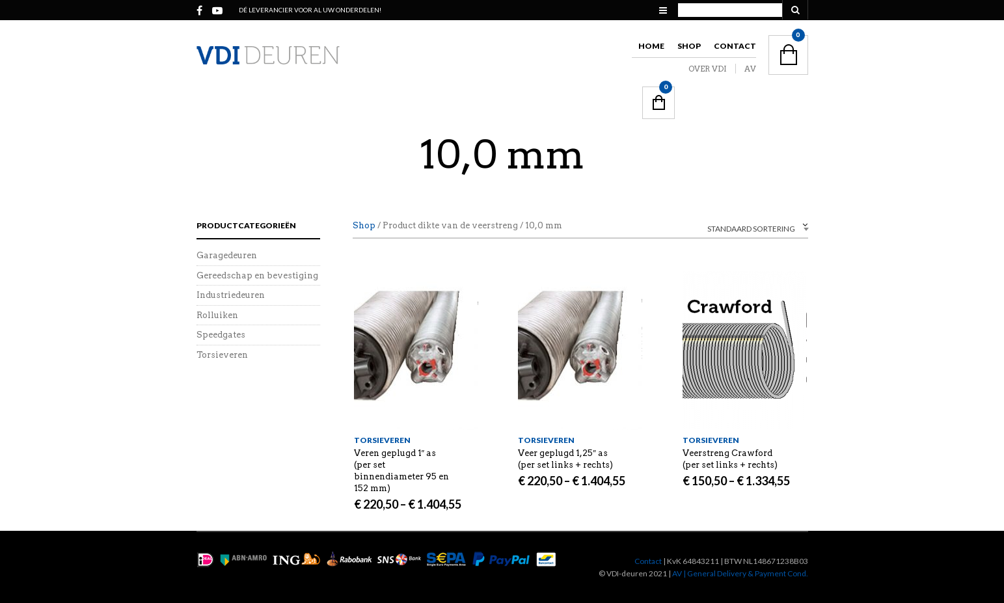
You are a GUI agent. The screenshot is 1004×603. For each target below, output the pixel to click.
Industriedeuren (231, 295)
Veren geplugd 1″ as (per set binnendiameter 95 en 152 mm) (401, 470)
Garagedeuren (227, 255)
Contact (735, 46)
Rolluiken (217, 315)
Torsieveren (382, 440)
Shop (689, 46)
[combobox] (730, 227)
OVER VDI (707, 69)
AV (750, 69)
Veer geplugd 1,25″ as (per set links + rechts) (565, 459)
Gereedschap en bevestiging (257, 275)
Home (651, 46)
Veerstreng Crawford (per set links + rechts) (730, 459)
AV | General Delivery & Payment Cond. (740, 573)
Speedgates (221, 335)
